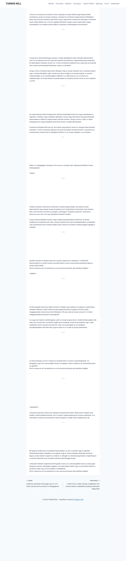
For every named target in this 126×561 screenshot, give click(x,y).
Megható (68, 4)
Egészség (99, 4)
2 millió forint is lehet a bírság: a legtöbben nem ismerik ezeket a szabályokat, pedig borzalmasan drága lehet (82, 484)
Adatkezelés (115, 4)
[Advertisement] (63, 43)
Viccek (106, 4)
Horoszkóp (59, 4)
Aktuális (51, 4)
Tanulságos (77, 4)
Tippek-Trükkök (88, 4)
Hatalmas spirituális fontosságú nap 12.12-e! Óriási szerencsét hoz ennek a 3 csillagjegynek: (43, 483)
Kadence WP (79, 499)
